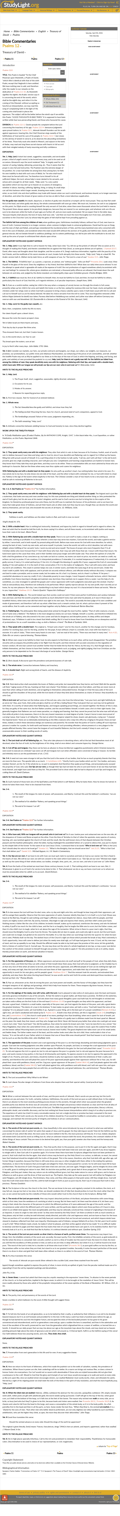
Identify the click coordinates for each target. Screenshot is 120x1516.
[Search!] (62, 72)
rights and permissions (59, 1492)
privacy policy (39, 1492)
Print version (50, 84)
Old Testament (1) (52, 102)
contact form (100, 1497)
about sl (87, 1492)
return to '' (108, 1446)
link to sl (97, 1492)
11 (9, 59)
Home (7, 31)
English (42, 31)
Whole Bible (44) (52, 99)
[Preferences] (117, 10)
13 (59, 59)
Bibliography (50, 89)
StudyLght (17, 5)
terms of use (24, 1492)
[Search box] (52, 72)
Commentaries (24, 31)
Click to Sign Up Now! (106, 2)
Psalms (16, 34)
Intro (8, 65)
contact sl (76, 1492)
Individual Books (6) (53, 106)
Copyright (49, 86)
